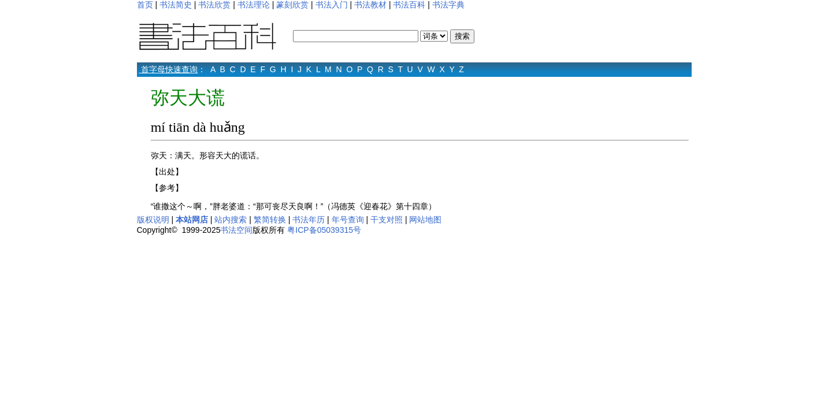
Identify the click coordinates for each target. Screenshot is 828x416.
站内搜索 (230, 219)
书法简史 (175, 4)
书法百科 (409, 4)
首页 (145, 4)
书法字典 (448, 4)
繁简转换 (270, 219)
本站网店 (192, 219)
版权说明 (153, 219)
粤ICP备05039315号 (324, 230)
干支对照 (386, 219)
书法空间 (236, 230)
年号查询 (348, 219)
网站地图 (425, 219)
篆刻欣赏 (292, 4)
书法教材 (370, 4)
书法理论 (253, 4)
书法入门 (331, 4)
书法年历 (308, 219)
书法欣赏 (214, 4)
